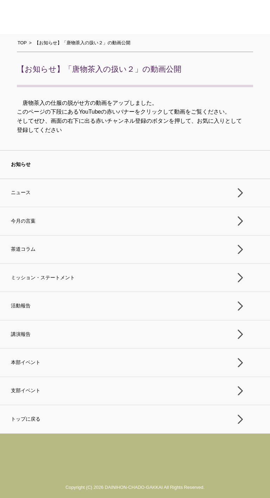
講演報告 (21, 334)
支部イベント (25, 390)
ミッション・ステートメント (43, 277)
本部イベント (25, 362)
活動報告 (21, 305)
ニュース (21, 192)
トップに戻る (25, 419)
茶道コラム (23, 249)
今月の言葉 (23, 221)
